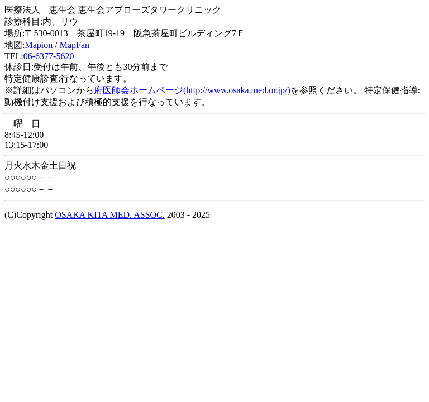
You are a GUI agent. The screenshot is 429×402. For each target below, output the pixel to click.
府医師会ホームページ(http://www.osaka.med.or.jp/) (192, 90)
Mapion (39, 45)
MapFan (74, 45)
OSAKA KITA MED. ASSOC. (110, 214)
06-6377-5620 (48, 56)
